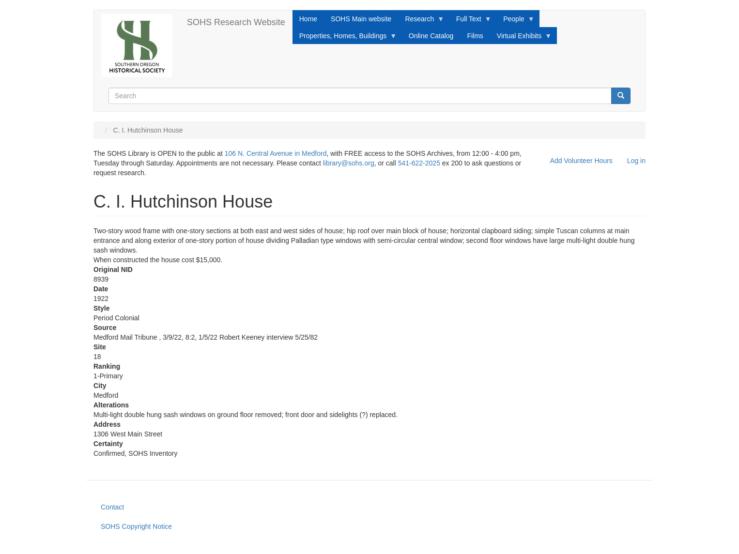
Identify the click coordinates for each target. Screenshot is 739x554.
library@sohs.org (348, 163)
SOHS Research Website (236, 22)
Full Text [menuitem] (470, 21)
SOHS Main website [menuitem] (361, 19)
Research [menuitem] (421, 21)
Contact (112, 507)
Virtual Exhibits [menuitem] (521, 38)
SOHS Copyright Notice (136, 526)
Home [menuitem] (308, 19)
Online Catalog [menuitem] (431, 36)
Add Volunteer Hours (581, 161)
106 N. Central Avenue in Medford (276, 153)
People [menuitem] (515, 21)
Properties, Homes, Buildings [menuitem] (345, 38)
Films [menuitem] (475, 36)
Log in (636, 161)
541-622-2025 (419, 163)
